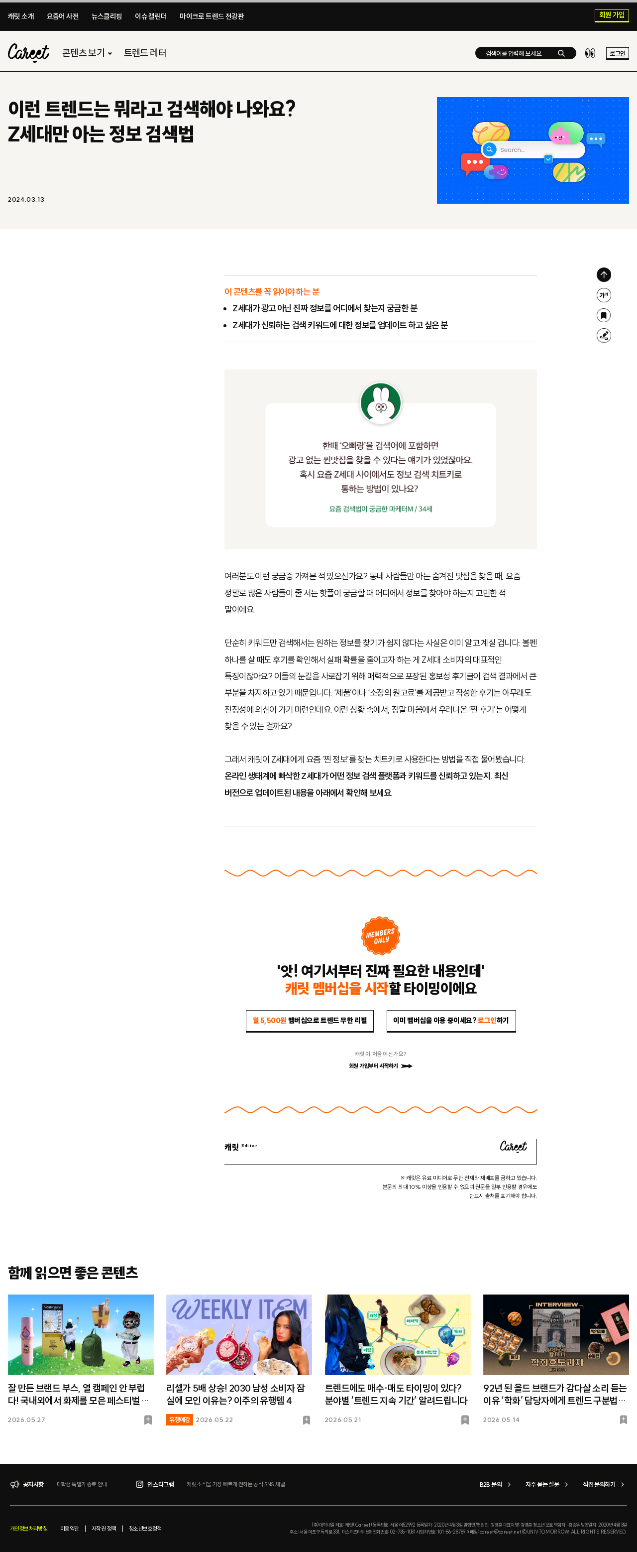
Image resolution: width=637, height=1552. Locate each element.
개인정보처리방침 (28, 1528)
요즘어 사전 (63, 16)
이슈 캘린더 (151, 16)
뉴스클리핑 (107, 16)
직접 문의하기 (605, 1484)
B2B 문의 (497, 1484)
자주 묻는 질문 (548, 1484)
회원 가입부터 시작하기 (381, 1065)
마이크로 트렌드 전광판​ (212, 16)
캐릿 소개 (21, 16)
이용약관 (69, 1528)
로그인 (617, 53)
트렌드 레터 (145, 53)
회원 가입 (612, 15)
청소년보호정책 (145, 1528)
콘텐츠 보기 (88, 53)
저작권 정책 (104, 1528)
